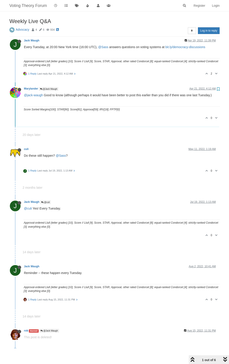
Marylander (31, 88)
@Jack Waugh (48, 89)
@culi (45, 202)
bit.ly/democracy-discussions (185, 47)
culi (26, 149)
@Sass (103, 47)
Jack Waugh (31, 40)
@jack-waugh (33, 95)
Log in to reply (208, 30)
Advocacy (22, 29)
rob (26, 330)
